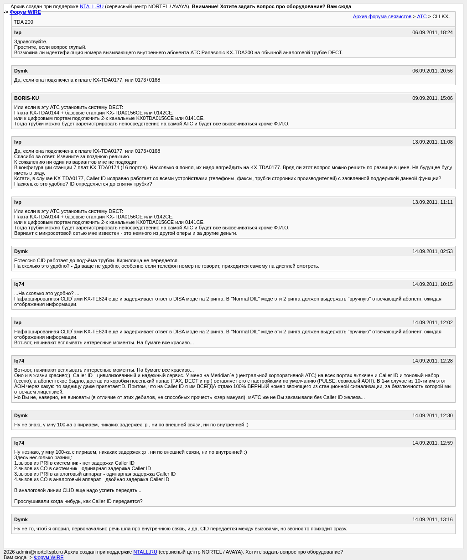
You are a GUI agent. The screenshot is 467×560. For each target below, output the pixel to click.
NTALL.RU (92, 6)
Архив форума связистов (382, 16)
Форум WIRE (25, 12)
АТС (422, 16)
